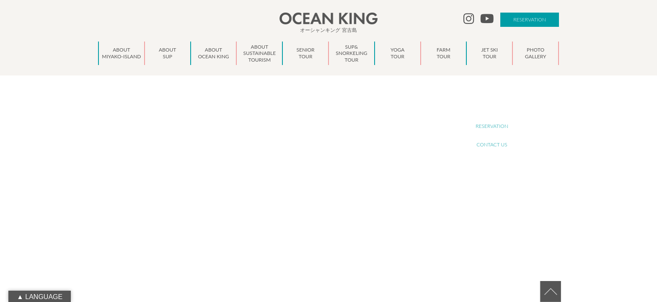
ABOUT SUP (310, 121)
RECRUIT (492, 107)
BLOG (304, 213)
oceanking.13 (178, 160)
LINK (303, 223)
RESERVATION (529, 19)
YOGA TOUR (311, 167)
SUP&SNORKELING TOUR (325, 158)
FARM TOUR (310, 177)
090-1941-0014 (172, 178)
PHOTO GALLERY (316, 195)
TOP (302, 103)
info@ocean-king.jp (176, 169)
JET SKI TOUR (312, 186)
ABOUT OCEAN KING (320, 130)
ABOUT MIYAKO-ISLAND (323, 112)
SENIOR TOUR (313, 149)
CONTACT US (491, 144)
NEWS (304, 204)
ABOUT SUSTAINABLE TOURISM (331, 140)
